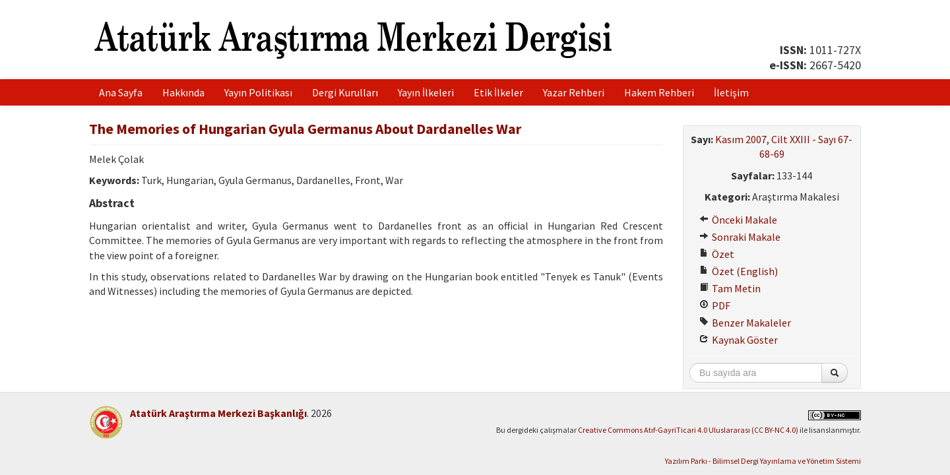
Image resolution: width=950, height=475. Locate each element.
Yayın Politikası (258, 92)
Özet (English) (738, 271)
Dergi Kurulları (345, 92)
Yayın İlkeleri (426, 92)
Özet (716, 254)
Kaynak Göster (738, 339)
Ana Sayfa (120, 92)
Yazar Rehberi (573, 92)
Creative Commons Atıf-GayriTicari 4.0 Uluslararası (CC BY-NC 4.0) (688, 430)
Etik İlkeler (498, 92)
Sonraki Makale (739, 236)
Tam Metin (730, 288)
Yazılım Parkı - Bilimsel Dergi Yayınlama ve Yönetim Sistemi (763, 461)
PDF (714, 305)
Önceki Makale (738, 219)
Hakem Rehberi (659, 92)
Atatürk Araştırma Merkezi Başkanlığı (218, 413)
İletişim (731, 92)
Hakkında (183, 92)
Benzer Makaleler (745, 322)
